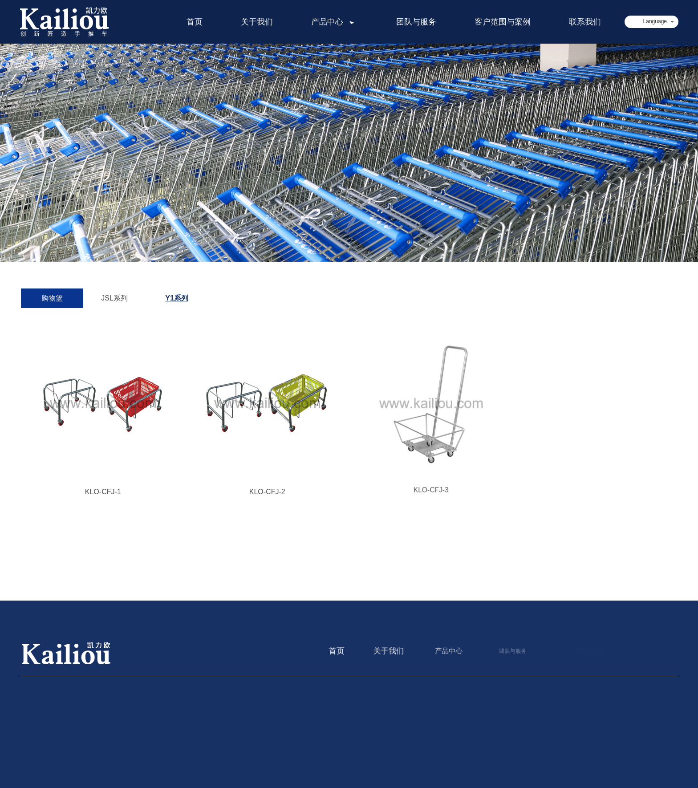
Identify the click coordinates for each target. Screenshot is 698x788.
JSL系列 (114, 298)
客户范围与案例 (503, 21)
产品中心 (336, 21)
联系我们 (585, 21)
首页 (198, 21)
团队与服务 (416, 21)
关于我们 (260, 21)
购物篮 (52, 298)
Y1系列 (176, 298)
